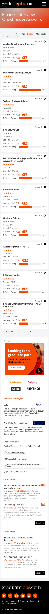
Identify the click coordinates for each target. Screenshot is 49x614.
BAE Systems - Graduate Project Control (23, 446)
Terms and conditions (9, 603)
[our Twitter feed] (4, 595)
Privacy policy (35, 601)
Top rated (30, 34)
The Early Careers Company (16, 423)
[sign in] (35, 595)
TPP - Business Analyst (16, 452)
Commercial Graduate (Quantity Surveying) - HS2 (25, 465)
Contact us (24, 601)
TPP (6, 404)
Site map (5, 601)
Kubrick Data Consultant (17, 472)
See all (40, 523)
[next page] (30, 331)
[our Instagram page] (16, 595)
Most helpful (41, 34)
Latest (23, 34)
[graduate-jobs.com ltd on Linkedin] (22, 595)
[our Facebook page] (10, 595)
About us (14, 601)
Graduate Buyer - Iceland (17, 459)
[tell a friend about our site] (29, 595)
